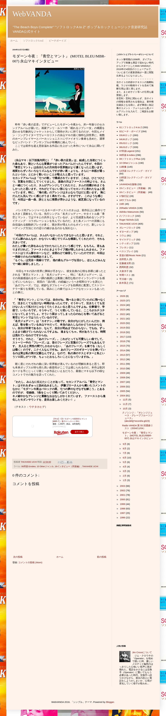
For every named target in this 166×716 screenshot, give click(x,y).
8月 (125, 448)
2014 (123, 350)
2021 (123, 318)
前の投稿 (101, 556)
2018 (123, 332)
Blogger (110, 702)
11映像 (123, 166)
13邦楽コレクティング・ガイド (135, 177)
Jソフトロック (127, 216)
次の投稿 (17, 556)
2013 (123, 355)
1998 (123, 508)
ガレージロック (127, 227)
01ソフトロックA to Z (130, 127)
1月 (125, 480)
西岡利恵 (124, 267)
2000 (123, 499)
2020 (123, 323)
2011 (123, 363)
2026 (123, 296)
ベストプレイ (126, 251)
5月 (125, 462)
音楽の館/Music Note (130, 255)
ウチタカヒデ (37, 406)
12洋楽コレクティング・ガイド (135, 170)
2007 (123, 382)
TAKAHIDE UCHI (90, 466)
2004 (123, 395)
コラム (122, 235)
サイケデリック (127, 239)
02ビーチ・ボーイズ (130, 131)
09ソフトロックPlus (129, 159)
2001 (123, 495)
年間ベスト (125, 275)
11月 (125, 404)
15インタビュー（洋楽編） (133, 188)
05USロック (125, 143)
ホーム (14, 40)
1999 (123, 504)
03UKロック (125, 135)
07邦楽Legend (126, 151)
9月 (125, 444)
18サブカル (125, 200)
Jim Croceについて (142, 652)
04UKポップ (125, 139)
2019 (123, 327)
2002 (123, 490)
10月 (125, 408)
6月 (125, 457)
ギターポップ (126, 231)
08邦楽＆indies (28, 466)
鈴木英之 (124, 283)
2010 (123, 368)
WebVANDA (32, 14)
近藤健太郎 (125, 263)
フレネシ (124, 247)
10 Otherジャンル (45, 466)
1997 (123, 513)
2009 (123, 373)
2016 (123, 341)
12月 (125, 399)
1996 (123, 517)
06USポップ (125, 147)
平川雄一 (124, 279)
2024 (123, 305)
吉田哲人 (124, 259)
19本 (121, 204)
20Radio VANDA (128, 208)
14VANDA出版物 (128, 184)
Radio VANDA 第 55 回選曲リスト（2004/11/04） (137, 427)
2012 (123, 359)
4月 (125, 466)
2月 (125, 475)
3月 (125, 471)
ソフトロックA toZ (33, 40)
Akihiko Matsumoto (129, 211)
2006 (123, 386)
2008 (123, 377)
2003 (123, 486)
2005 (123, 391)
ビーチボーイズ (57, 40)
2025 (123, 300)
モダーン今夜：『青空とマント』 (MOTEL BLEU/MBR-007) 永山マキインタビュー (137, 435)
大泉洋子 (124, 271)
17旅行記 (124, 196)
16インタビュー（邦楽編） (68, 466)
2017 (123, 336)
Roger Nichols (126, 219)
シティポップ (126, 243)
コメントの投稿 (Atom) (30, 562)
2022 (123, 314)
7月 (125, 453)
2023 (123, 309)
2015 (123, 345)
